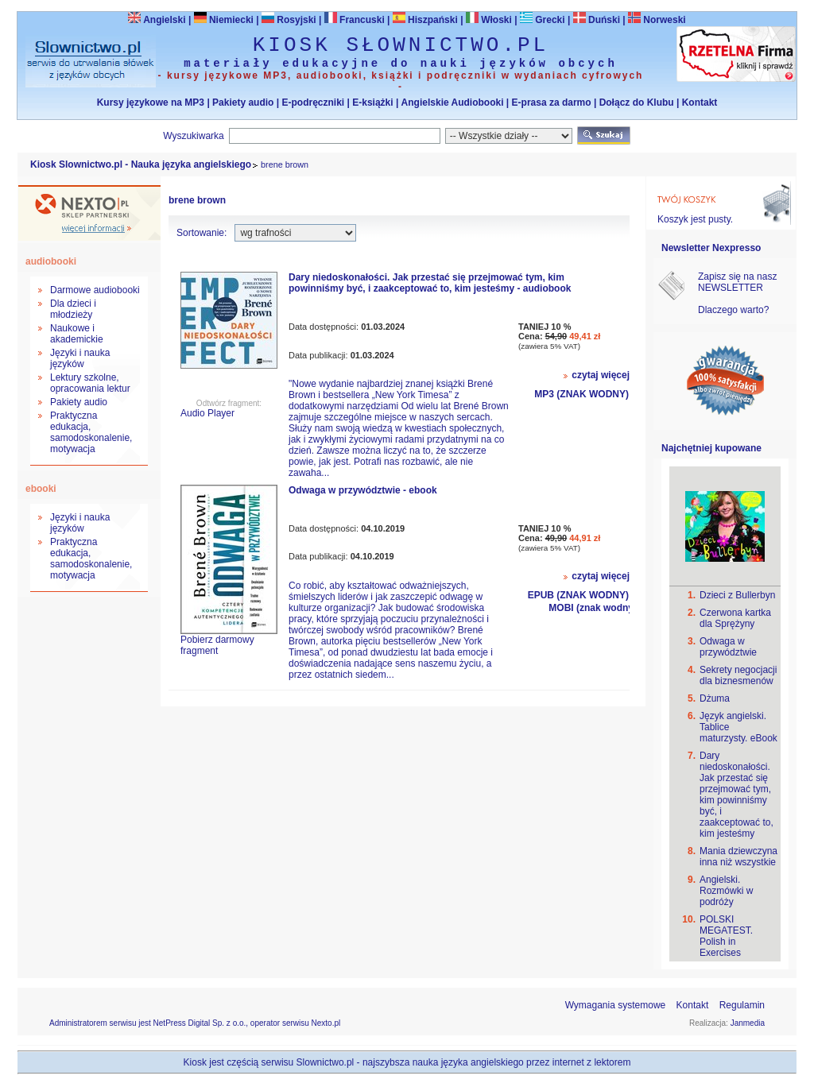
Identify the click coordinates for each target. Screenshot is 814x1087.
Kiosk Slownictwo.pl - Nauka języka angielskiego (140, 164)
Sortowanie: (201, 232)
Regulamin (742, 1005)
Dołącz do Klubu (636, 102)
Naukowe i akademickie (76, 334)
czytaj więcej (601, 375)
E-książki (372, 102)
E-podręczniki (312, 102)
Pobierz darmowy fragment (217, 645)
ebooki (40, 488)
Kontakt (700, 102)
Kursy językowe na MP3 (150, 102)
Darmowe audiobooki (95, 290)
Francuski (354, 19)
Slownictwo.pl (326, 1062)
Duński (596, 19)
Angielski (156, 19)
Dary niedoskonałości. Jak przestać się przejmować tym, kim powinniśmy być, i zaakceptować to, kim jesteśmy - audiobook (430, 283)
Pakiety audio (242, 102)
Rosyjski (289, 19)
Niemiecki (224, 19)
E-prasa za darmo (551, 102)
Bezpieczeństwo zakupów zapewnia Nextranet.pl (749, 13)
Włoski (489, 19)
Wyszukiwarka (193, 135)
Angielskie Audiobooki (452, 102)
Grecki (542, 19)
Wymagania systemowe (615, 1005)
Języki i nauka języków (80, 358)
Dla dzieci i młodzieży (73, 309)
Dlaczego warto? (733, 309)
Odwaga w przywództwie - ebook (363, 490)
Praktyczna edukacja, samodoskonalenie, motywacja (91, 432)
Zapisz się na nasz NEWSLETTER (737, 282)
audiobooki (50, 261)
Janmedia (748, 1023)
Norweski (664, 19)
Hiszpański (425, 19)
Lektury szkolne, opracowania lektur (90, 383)
